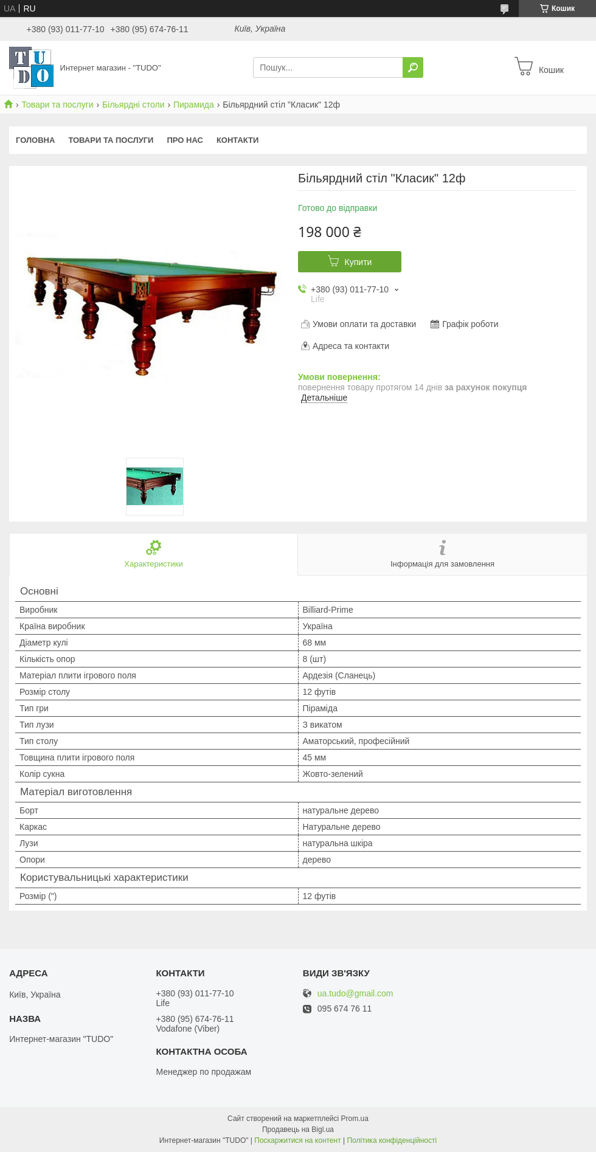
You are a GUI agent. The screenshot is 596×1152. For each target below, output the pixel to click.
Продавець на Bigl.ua (298, 1129)
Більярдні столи (133, 104)
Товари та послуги (57, 104)
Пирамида (193, 104)
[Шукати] (413, 67)
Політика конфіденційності (392, 1140)
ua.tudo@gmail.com (355, 993)
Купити (358, 262)
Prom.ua (355, 1118)
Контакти (238, 140)
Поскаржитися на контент (297, 1140)
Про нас (185, 140)
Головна (35, 140)
